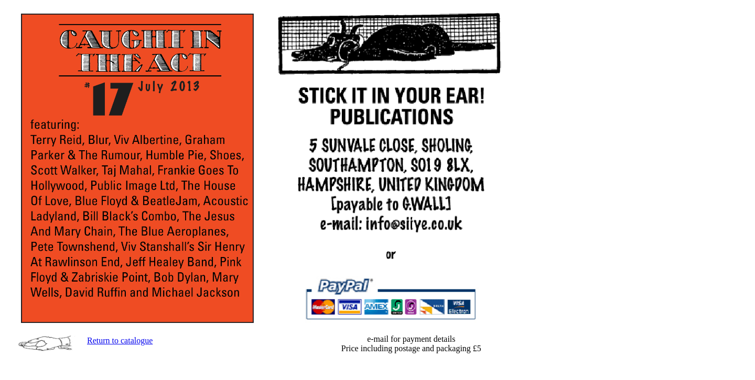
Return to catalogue (120, 340)
